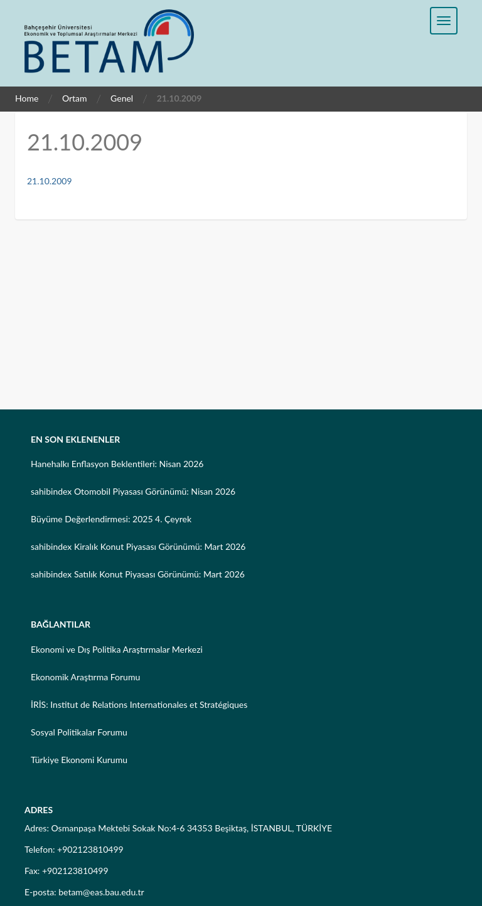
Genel (121, 98)
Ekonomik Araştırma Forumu (85, 677)
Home (26, 98)
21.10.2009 (49, 181)
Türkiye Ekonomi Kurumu (79, 759)
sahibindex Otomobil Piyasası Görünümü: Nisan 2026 (133, 491)
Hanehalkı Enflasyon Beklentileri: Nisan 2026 (117, 463)
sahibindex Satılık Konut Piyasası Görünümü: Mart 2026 (138, 574)
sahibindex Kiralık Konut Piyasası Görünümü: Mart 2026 (138, 546)
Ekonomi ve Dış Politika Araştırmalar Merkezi (117, 649)
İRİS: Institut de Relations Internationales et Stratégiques (139, 704)
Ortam (74, 98)
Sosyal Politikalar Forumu (79, 732)
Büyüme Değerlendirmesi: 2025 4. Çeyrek (111, 519)
